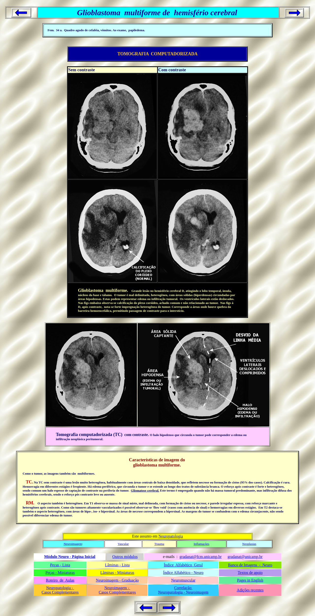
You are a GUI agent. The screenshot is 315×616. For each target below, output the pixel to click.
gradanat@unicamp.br (245, 557)
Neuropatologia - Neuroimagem (183, 592)
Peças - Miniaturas (60, 573)
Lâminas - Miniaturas (117, 573)
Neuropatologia (170, 536)
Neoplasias (249, 544)
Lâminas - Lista (117, 565)
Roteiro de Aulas (60, 580)
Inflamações (201, 544)
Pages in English (250, 580)
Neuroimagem (73, 544)
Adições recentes (250, 590)
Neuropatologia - (60, 588)
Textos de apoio (250, 573)
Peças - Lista (60, 565)
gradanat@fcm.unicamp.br (201, 557)
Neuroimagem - (117, 588)
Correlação (183, 588)
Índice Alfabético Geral (183, 565)
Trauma (159, 544)
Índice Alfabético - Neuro (183, 573)
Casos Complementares (60, 592)
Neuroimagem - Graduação (117, 580)
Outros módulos (125, 557)
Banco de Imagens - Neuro (250, 565)
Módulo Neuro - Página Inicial (69, 557)
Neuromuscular (183, 580)
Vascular (123, 544)
